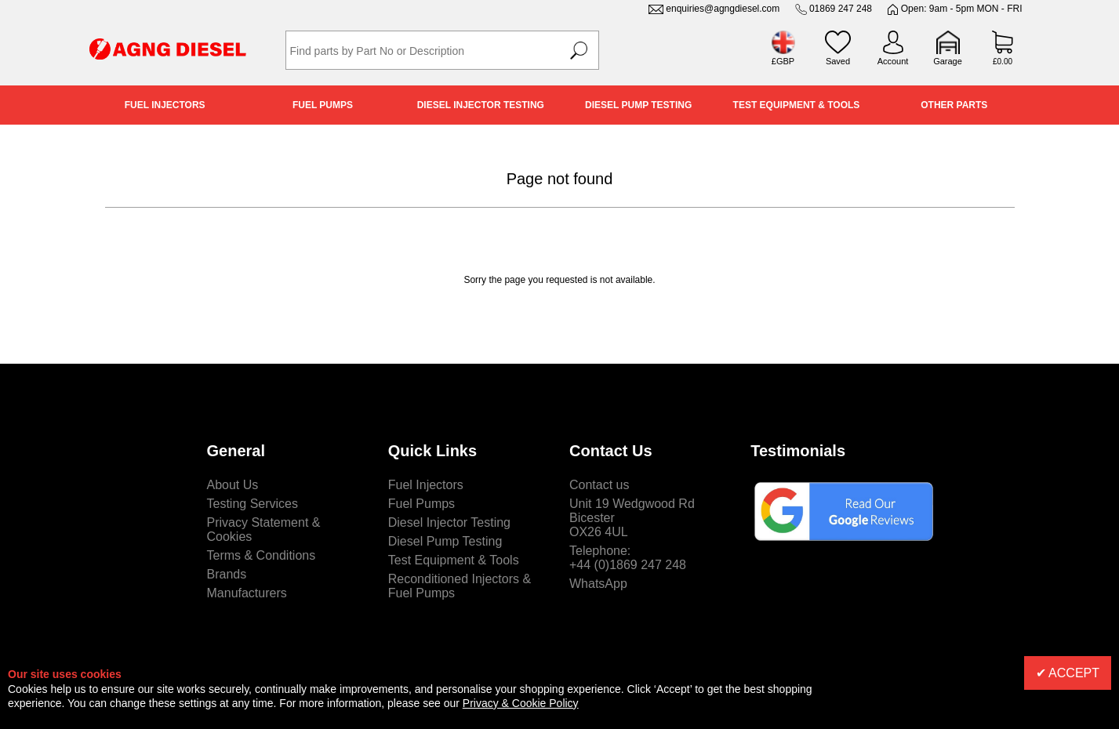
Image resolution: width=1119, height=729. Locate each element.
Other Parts (954, 105)
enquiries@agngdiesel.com (722, 8)
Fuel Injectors (165, 105)
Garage (947, 61)
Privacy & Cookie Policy (521, 703)
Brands (227, 574)
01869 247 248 (840, 8)
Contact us (599, 484)
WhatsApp (598, 583)
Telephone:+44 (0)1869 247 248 (627, 557)
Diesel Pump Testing (638, 105)
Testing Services (253, 503)
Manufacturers (247, 593)
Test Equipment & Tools (796, 105)
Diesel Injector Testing (480, 105)
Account (893, 61)
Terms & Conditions (261, 555)
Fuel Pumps (322, 105)
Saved (838, 61)
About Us (233, 484)
